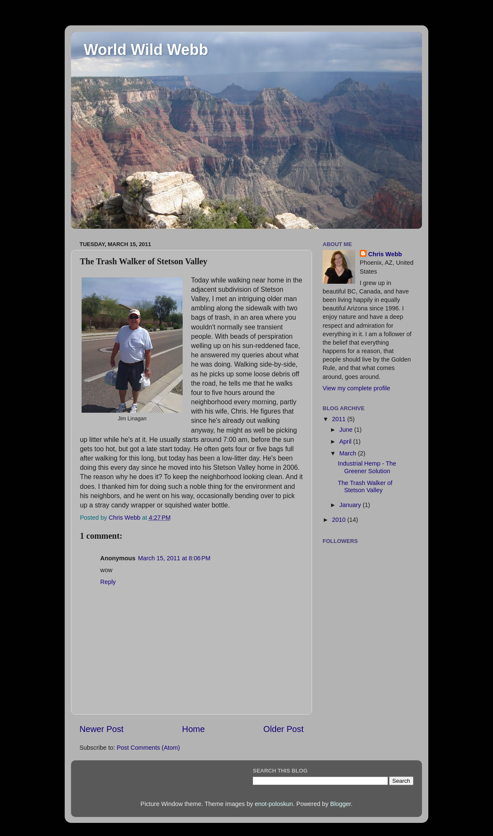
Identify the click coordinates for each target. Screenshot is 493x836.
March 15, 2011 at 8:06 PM (174, 558)
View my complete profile (356, 388)
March (349, 453)
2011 (339, 419)
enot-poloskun (274, 803)
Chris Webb (385, 254)
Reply (108, 581)
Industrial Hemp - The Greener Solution (367, 467)
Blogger (340, 803)
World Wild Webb (146, 49)
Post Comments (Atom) (148, 747)
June (347, 429)
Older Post (283, 729)
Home (193, 729)
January (351, 505)
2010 (339, 519)
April (346, 441)
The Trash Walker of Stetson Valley (365, 486)
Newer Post (101, 729)
